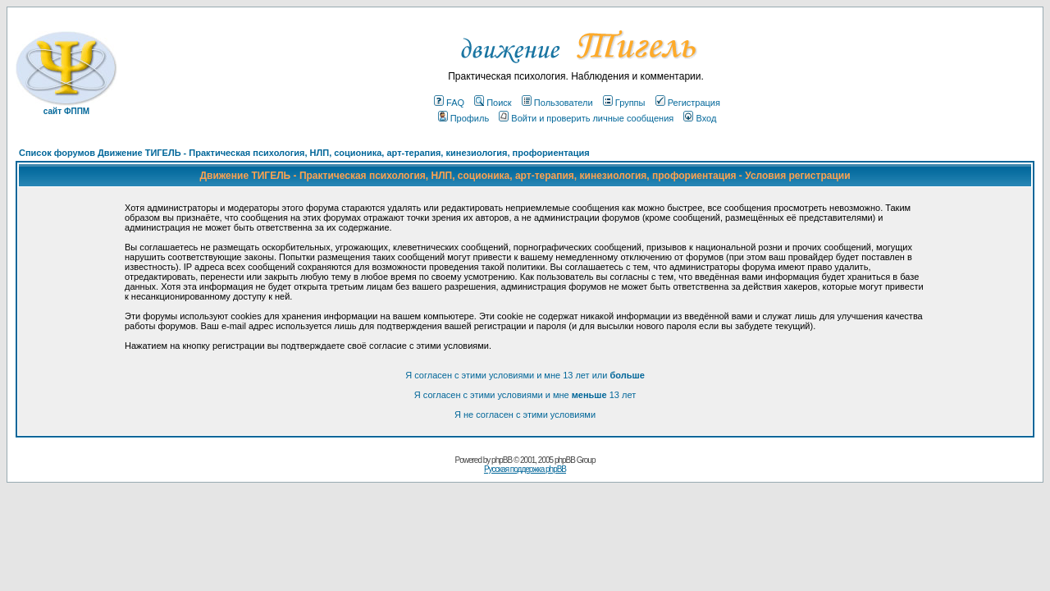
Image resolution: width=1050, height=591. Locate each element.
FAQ (449, 103)
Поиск (492, 103)
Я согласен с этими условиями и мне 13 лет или (525, 375)
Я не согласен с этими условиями (525, 414)
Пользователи (557, 103)
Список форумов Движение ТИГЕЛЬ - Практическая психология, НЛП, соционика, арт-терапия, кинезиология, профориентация (304, 153)
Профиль (464, 118)
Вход (699, 118)
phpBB (501, 460)
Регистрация (687, 103)
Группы (624, 103)
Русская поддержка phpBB (525, 469)
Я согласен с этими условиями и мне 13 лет (525, 395)
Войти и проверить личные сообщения (586, 118)
